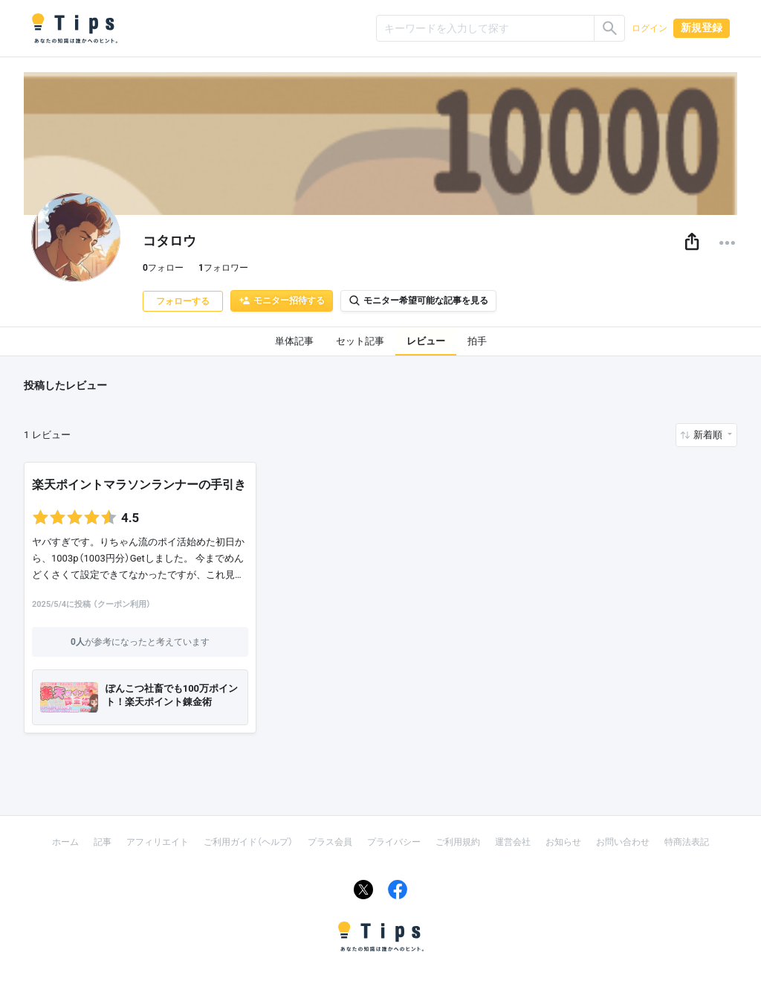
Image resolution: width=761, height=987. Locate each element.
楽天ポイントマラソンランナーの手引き (139, 485)
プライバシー (394, 842)
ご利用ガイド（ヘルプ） (248, 842)
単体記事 (294, 341)
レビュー (426, 341)
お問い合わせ (623, 842)
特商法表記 (686, 842)
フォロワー (223, 268)
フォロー (163, 268)
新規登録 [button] (701, 27)
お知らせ (563, 842)
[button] (692, 242)
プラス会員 (330, 842)
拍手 (477, 341)
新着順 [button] (709, 434)
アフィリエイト (157, 842)
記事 (102, 842)
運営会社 (513, 842)
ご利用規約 (457, 842)
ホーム (65, 842)
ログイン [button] (649, 28)
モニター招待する (282, 300)
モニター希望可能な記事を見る (418, 300)
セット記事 (360, 341)
